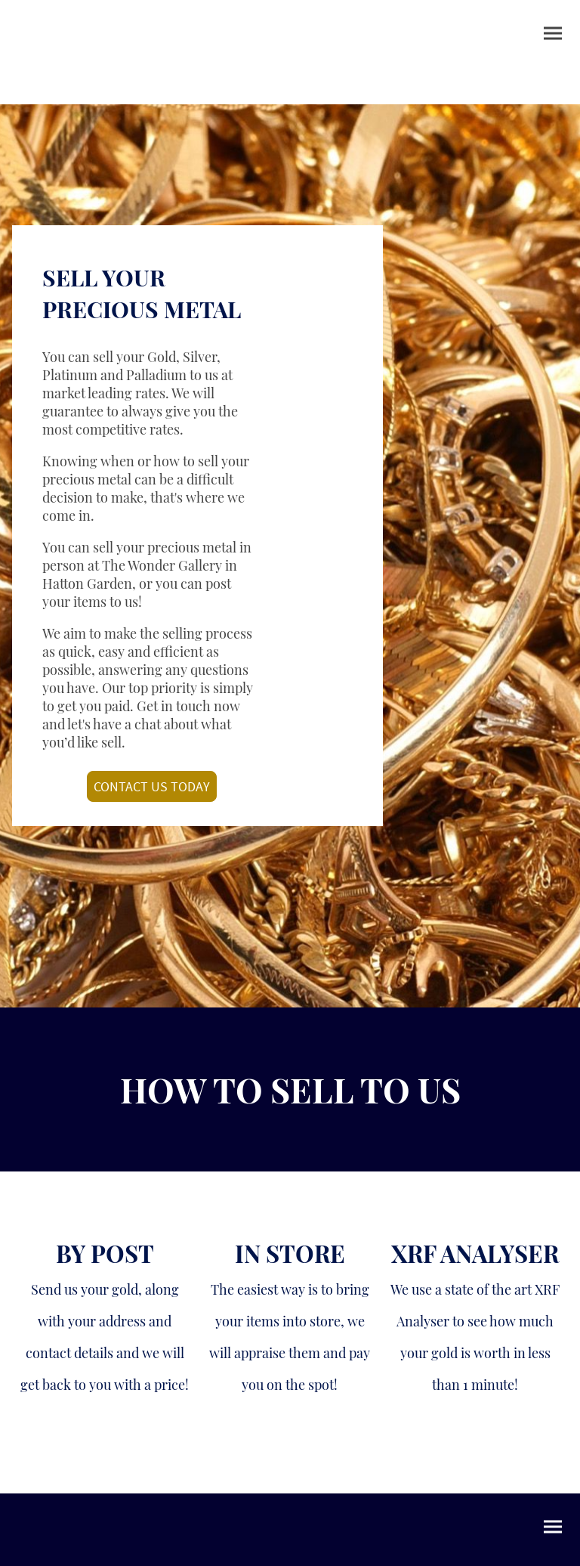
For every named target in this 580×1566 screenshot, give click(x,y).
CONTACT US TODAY (152, 786)
